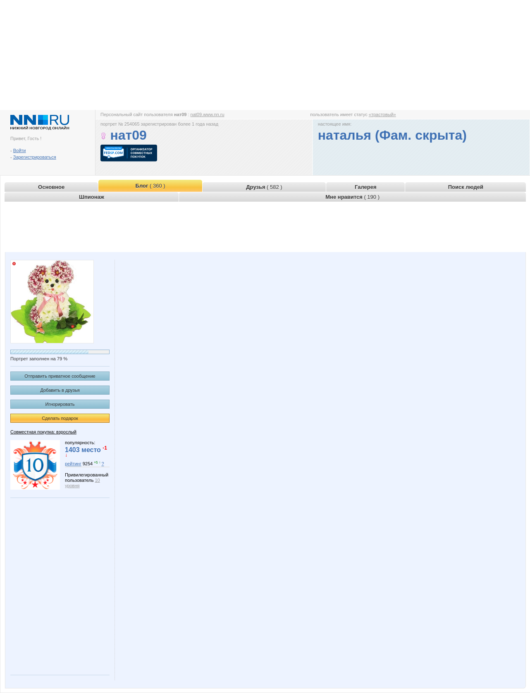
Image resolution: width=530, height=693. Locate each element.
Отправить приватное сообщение (59, 376)
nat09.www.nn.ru (207, 114)
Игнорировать (60, 404)
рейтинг (73, 463)
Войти (19, 150)
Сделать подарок (60, 418)
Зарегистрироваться (34, 157)
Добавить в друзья (59, 390)
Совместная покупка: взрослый (43, 431)
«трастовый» (382, 114)
